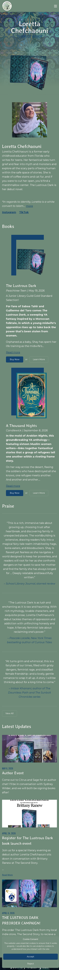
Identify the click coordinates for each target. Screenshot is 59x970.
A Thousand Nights (21, 425)
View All (9, 713)
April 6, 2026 (8, 913)
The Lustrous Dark (21, 285)
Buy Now (14, 359)
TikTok (24, 212)
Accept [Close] (30, 956)
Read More (7, 874)
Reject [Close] (30, 963)
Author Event (13, 773)
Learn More (39, 359)
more (29, 206)
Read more (13, 352)
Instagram (9, 212)
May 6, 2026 (7, 768)
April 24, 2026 (9, 833)
